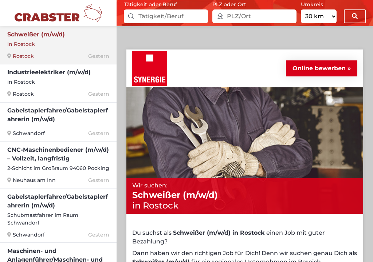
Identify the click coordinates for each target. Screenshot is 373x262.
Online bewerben (319, 68)
